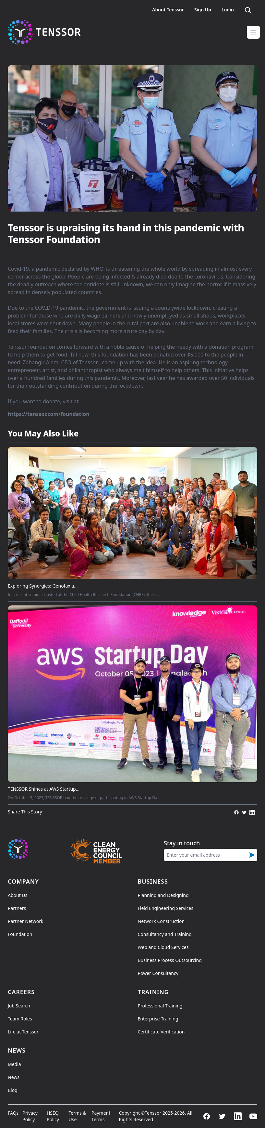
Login (228, 9)
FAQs (13, 1113)
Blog (13, 1090)
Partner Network (25, 921)
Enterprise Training (158, 1019)
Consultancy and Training (165, 934)
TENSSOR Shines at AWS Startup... (43, 789)
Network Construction (161, 921)
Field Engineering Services (165, 908)
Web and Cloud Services (163, 947)
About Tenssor (168, 9)
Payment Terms (100, 1116)
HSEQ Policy (53, 1116)
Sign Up (202, 9)
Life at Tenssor (23, 1032)
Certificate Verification (161, 1032)
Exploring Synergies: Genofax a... (43, 586)
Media (14, 1064)
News (13, 1077)
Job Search (19, 1006)
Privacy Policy (30, 1116)
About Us (17, 895)
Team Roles (20, 1019)
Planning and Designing (163, 895)
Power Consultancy (158, 973)
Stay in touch (182, 843)
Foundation (20, 934)
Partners (17, 908)
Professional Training (160, 1006)
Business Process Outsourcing (170, 960)
